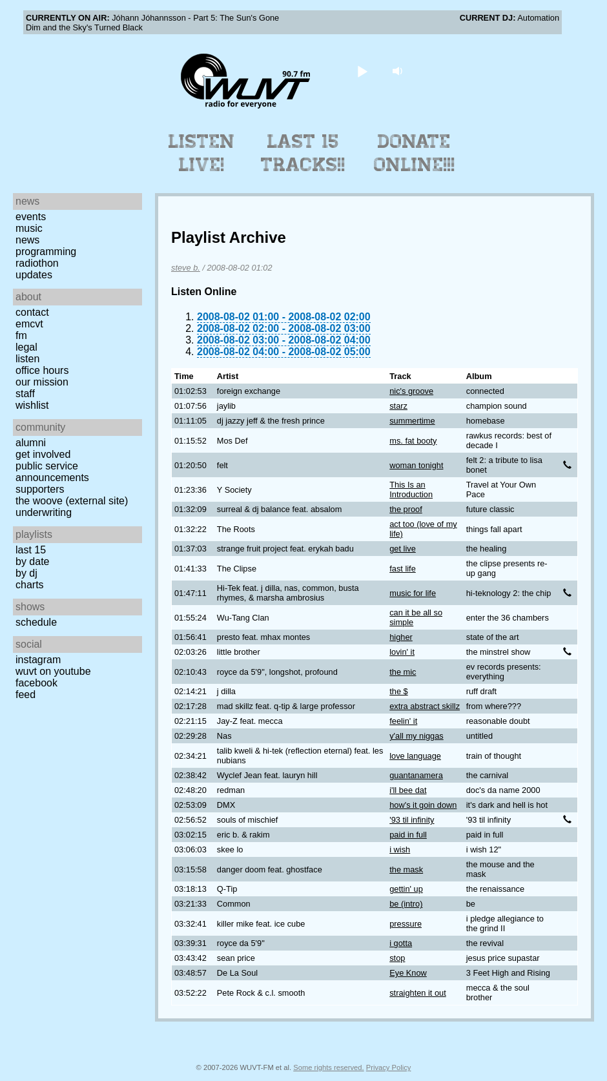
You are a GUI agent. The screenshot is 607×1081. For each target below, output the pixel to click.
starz (398, 406)
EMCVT (29, 323)
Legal (26, 347)
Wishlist (32, 405)
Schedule (36, 622)
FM (21, 335)
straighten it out (417, 993)
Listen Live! (202, 153)
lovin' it (402, 652)
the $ (398, 691)
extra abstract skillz (424, 706)
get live (402, 548)
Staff (25, 393)
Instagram (38, 659)
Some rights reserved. (328, 1067)
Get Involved (42, 454)
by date (32, 561)
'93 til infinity (411, 820)
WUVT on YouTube (53, 671)
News (27, 239)
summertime (412, 421)
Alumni (30, 442)
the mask (406, 869)
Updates (33, 274)
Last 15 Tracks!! (303, 153)
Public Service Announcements (52, 471)
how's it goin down (423, 805)
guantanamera (416, 775)
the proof (405, 509)
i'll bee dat (407, 790)
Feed (25, 694)
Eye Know (408, 973)
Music (29, 228)
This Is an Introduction (411, 489)
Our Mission (41, 381)
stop (397, 958)
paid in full (408, 834)
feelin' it (403, 721)
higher (401, 637)
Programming (45, 251)
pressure (405, 924)
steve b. (185, 268)
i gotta (400, 943)
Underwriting (43, 512)
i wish (399, 849)
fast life (402, 568)
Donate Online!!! (414, 153)
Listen (27, 358)
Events (30, 216)
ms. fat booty (413, 441)
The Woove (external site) (71, 500)
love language (415, 756)
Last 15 (30, 549)
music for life (412, 593)
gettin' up (406, 889)
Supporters (40, 489)
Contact (32, 312)
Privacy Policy (388, 1067)
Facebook (36, 682)
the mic (402, 672)
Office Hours (41, 370)
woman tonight (416, 465)
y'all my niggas (416, 736)
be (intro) (405, 904)
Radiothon (37, 263)
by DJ (26, 573)
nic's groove (411, 391)
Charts (29, 584)
